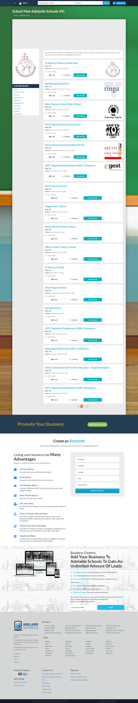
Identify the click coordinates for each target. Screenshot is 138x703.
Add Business (121, 3)
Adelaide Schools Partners (79, 680)
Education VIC (110, 628)
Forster (108, 648)
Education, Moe (24, 15)
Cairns (67, 648)
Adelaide (108, 641)
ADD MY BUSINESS (20, 682)
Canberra (109, 644)
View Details (80, 75)
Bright (47, 648)
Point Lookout (90, 651)
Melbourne (69, 641)
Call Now (66, 75)
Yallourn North (19, 92)
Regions (16, 656)
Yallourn (17, 95)
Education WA (49, 630)
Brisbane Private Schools (94, 626)
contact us (58, 674)
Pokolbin (48, 655)
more (86, 406)
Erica (16, 89)
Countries (17, 653)
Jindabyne (89, 646)
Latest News (46, 683)
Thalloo (17, 111)
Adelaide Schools (91, 630)
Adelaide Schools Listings (107, 701)
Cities (16, 659)
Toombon (17, 106)
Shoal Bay (68, 651)
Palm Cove (109, 653)
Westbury (17, 100)
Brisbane (88, 641)
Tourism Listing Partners (73, 626)
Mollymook (89, 653)
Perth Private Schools (113, 633)
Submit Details (97, 491)
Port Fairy (109, 651)
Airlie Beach (69, 653)
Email (52, 75)
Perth (47, 644)
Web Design (46, 686)
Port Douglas (90, 648)
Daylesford (49, 651)
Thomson (17, 109)
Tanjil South (18, 114)
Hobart (88, 644)
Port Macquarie (70, 655)
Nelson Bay (49, 646)
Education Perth (70, 628)
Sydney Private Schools (72, 630)
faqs (49, 689)
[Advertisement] (69, 34)
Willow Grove (19, 98)
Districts (17, 662)
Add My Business (97, 424)
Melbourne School (91, 633)
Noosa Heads (110, 646)
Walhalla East (18, 103)
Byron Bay (68, 646)
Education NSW (49, 628)
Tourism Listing (49, 626)
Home (16, 15)
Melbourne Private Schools (115, 630)
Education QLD (91, 628)
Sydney (47, 641)
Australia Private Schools (73, 633)
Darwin (67, 644)
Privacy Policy (47, 692)
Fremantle (48, 653)
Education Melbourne (113, 626)
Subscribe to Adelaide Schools (52, 677)
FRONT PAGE (18, 685)
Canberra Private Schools (52, 633)
